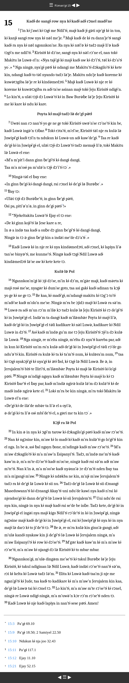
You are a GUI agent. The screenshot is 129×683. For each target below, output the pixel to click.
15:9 (11, 632)
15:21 (12, 666)
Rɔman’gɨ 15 (63, 5)
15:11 (12, 650)
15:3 (11, 624)
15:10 (12, 641)
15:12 (12, 658)
